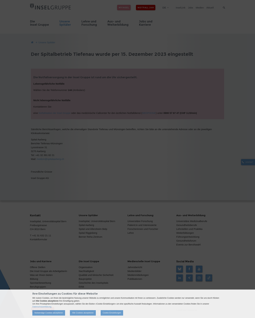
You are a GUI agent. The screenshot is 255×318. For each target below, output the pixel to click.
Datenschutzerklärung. (42, 307)
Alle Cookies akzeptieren (83, 313)
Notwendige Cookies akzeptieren (48, 313)
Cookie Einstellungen (112, 313)
